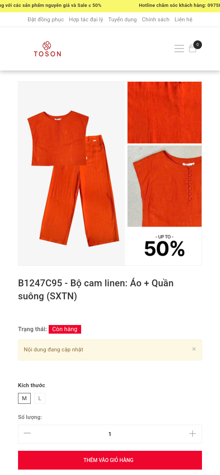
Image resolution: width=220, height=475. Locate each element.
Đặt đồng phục (45, 19)
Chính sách (156, 19)
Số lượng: (30, 417)
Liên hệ (184, 19)
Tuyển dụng (122, 19)
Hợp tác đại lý (86, 19)
